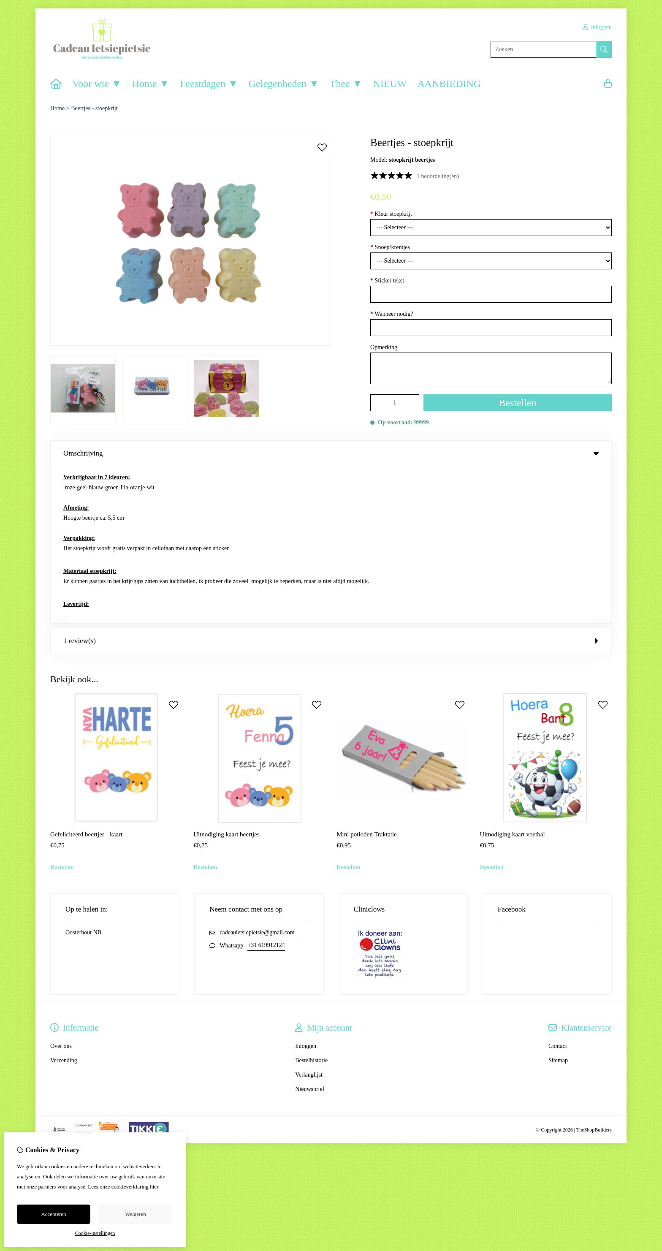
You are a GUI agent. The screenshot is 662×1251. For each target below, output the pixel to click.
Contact (557, 889)
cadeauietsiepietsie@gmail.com (257, 776)
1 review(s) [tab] (331, 484)
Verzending (63, 904)
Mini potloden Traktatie (366, 677)
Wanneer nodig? (391, 314)
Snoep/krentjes (390, 247)
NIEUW (390, 83)
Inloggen (305, 889)
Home (57, 108)
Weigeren (135, 1214)
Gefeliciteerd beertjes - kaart (86, 677)
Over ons (61, 889)
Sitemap (558, 904)
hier (154, 1186)
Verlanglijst (309, 918)
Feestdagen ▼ (209, 83)
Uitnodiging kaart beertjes (226, 677)
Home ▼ (150, 83)
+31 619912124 (266, 788)
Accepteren (53, 1214)
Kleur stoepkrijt (391, 214)
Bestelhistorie (311, 904)
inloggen (597, 27)
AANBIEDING (449, 83)
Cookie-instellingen (95, 1233)
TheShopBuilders (594, 973)
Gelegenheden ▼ (284, 83)
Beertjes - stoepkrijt (94, 108)
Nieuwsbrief (309, 932)
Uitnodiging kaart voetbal (512, 677)
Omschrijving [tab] (331, 453)
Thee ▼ (346, 83)
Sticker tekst (387, 280)
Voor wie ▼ (97, 83)
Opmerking (383, 347)
